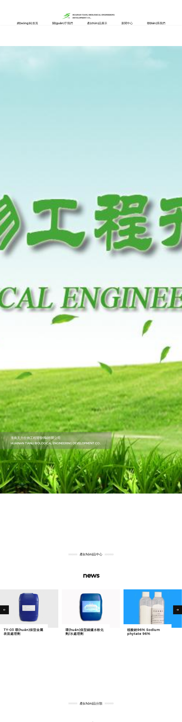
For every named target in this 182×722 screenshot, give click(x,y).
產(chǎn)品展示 (97, 23)
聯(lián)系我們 (156, 23)
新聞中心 (127, 23)
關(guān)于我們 (62, 23)
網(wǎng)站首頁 (27, 23)
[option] (91, 270)
